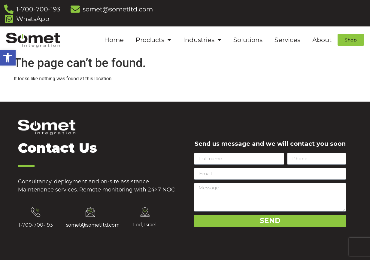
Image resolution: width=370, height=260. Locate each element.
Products (153, 40)
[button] (8, 58)
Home (114, 40)
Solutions (247, 40)
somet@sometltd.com (93, 225)
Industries (202, 40)
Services (287, 40)
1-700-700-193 (36, 225)
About (322, 40)
